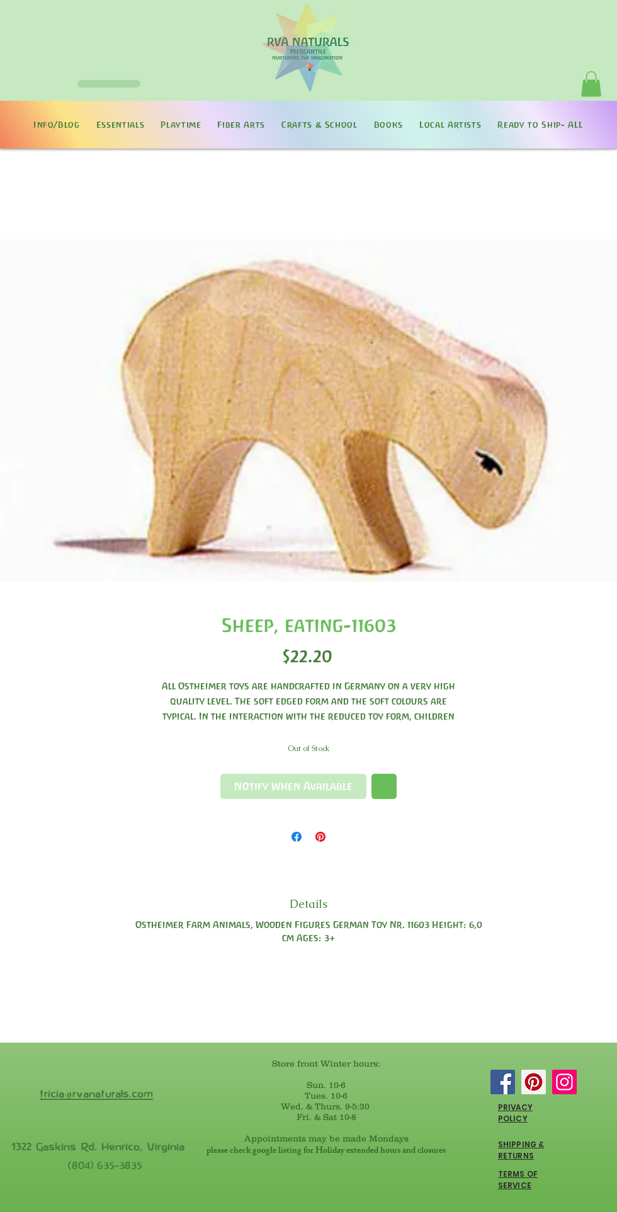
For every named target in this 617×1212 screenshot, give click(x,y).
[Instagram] (564, 1082)
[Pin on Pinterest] (320, 836)
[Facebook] (502, 1082)
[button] (591, 84)
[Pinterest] (533, 1082)
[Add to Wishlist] (384, 786)
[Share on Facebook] (296, 836)
